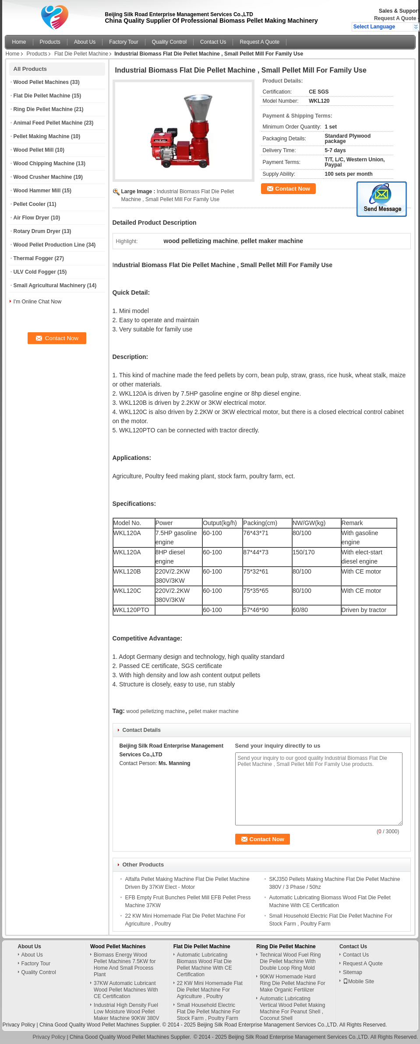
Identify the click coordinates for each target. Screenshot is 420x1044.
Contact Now (292, 188)
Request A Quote (395, 18)
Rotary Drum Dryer (37, 231)
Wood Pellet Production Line (49, 245)
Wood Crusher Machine (43, 177)
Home (19, 42)
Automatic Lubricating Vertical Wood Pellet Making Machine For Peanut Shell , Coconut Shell (292, 1008)
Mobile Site (358, 981)
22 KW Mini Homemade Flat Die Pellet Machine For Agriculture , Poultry (210, 989)
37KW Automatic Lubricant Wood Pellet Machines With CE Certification (126, 989)
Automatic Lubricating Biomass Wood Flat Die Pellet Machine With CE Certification (204, 965)
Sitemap (352, 972)
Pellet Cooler (30, 204)
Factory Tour (123, 42)
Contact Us (213, 42)
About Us (84, 42)
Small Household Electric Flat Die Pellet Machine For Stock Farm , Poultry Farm (208, 1011)
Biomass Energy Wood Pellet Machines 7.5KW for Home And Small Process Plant (124, 965)
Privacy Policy (19, 1025)
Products (50, 42)
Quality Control (169, 42)
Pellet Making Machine (42, 136)
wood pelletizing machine (155, 711)
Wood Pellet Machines (41, 82)
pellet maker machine (214, 711)
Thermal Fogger (33, 258)
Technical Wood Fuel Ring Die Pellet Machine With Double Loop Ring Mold (290, 961)
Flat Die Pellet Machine (81, 54)
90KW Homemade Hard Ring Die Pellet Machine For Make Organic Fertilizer (292, 983)
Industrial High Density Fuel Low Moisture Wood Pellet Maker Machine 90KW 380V (126, 1011)
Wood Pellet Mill (34, 150)
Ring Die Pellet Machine (43, 109)
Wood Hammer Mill (37, 191)
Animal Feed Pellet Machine (48, 123)
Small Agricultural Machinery (50, 285)
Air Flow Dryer (31, 218)
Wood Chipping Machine (44, 163)
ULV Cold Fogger (35, 272)
